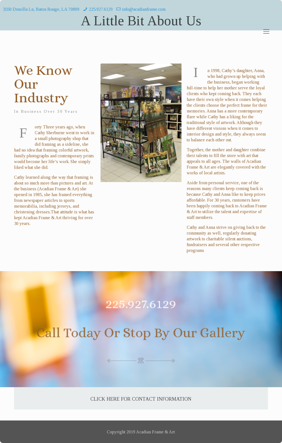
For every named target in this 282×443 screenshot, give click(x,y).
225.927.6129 (101, 9)
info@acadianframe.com (144, 9)
